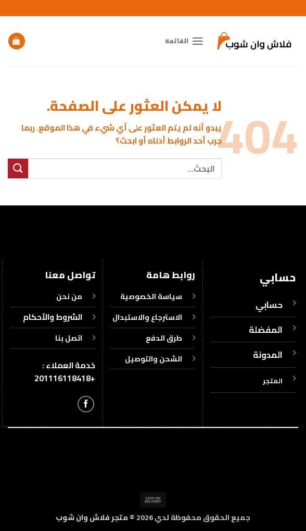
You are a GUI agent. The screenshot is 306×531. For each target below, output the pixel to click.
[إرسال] (18, 168)
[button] (184, 41)
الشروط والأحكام (52, 317)
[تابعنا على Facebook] (86, 404)
